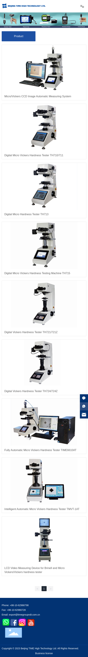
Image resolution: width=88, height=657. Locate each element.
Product (18, 36)
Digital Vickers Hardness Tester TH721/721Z (31, 332)
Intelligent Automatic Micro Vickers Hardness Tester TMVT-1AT (41, 509)
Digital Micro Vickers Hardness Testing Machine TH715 (37, 273)
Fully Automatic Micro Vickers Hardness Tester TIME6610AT (40, 450)
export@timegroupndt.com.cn (24, 614)
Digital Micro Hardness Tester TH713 (26, 214)
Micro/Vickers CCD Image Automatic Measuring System (37, 96)
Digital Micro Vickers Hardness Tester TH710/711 (33, 155)
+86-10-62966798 (19, 605)
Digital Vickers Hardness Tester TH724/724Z (31, 391)
